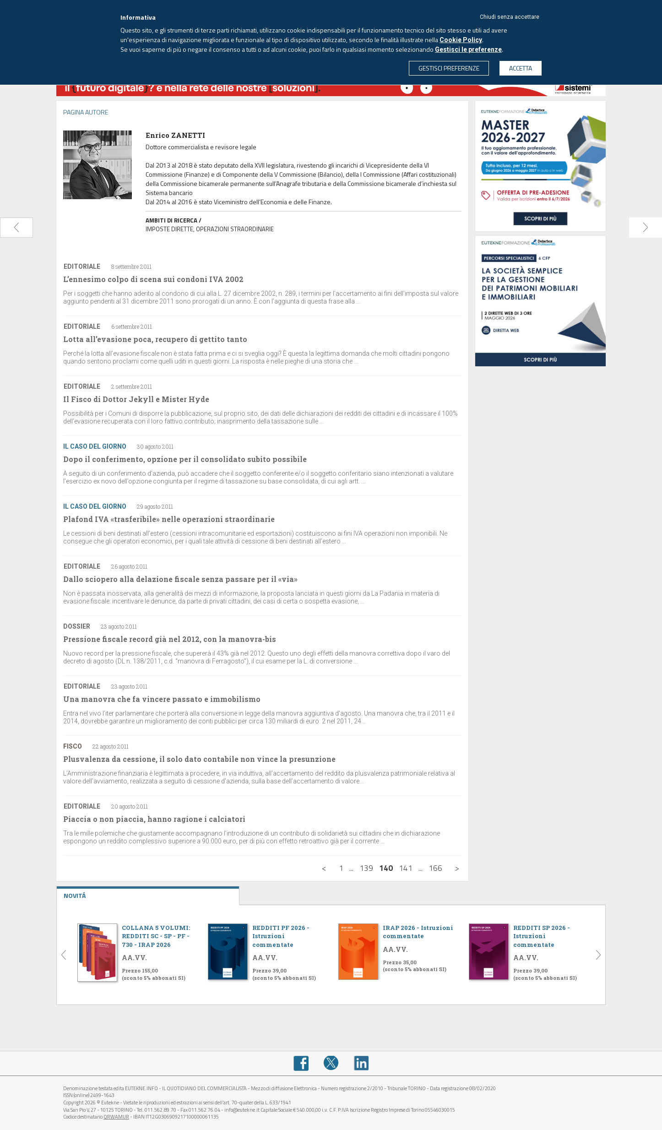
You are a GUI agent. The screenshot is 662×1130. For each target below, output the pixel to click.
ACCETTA (520, 68)
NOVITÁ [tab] (148, 893)
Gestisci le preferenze (468, 49)
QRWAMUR (116, 1116)
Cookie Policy (461, 39)
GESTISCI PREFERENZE (448, 68)
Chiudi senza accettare (509, 17)
